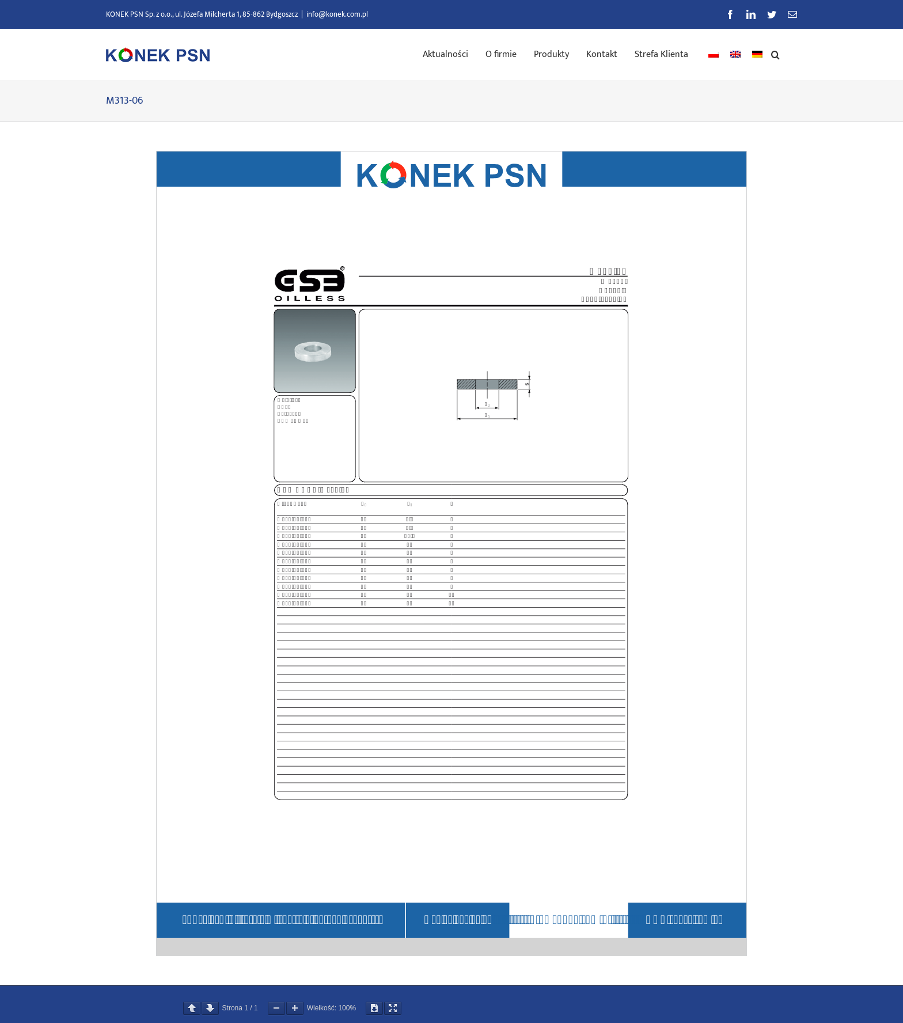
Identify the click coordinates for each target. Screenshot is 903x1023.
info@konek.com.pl (337, 14)
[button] (775, 53)
